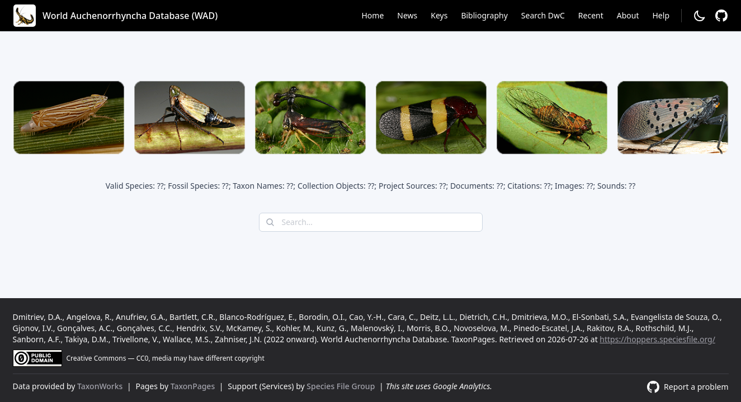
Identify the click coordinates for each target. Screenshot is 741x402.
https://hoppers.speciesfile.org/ (657, 339)
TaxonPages (194, 386)
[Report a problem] (721, 15)
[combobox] (371, 222)
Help (661, 15)
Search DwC (543, 15)
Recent (590, 15)
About (628, 15)
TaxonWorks (101, 386)
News (407, 15)
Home (372, 15)
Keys (439, 15)
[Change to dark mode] (699, 15)
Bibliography (484, 15)
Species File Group (341, 386)
